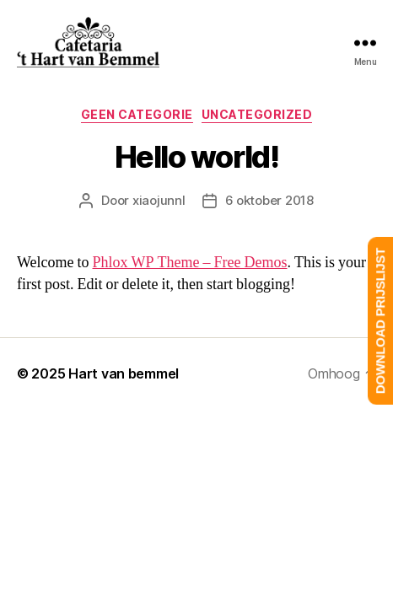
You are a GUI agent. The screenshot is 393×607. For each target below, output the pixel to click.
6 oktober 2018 (269, 200)
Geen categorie (137, 114)
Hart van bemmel (123, 373)
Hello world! (196, 156)
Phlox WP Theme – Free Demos (190, 262)
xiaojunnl (159, 200)
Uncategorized (257, 114)
